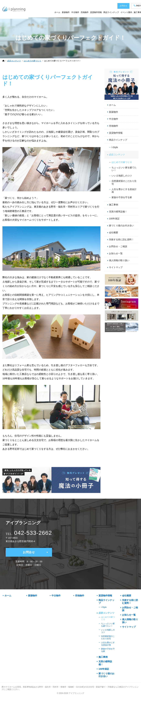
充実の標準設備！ (118, 211)
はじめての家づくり (122, 162)
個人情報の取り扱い (119, 260)
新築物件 (113, 112)
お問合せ (29, 552)
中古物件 (113, 119)
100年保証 (114, 218)
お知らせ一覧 (116, 253)
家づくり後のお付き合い (121, 225)
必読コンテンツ (117, 154)
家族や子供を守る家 (122, 197)
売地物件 (113, 126)
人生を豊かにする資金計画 (124, 190)
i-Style (115, 147)
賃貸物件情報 (116, 133)
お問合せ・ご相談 (118, 246)
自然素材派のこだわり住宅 (124, 182)
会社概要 (113, 232)
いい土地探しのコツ (122, 175)
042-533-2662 (33, 533)
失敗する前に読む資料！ (121, 239)
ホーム (112, 105)
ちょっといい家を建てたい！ (124, 169)
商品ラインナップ (118, 140)
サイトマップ (116, 267)
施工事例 (113, 204)
